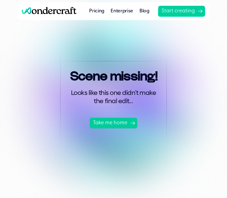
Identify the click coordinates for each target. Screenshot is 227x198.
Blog (144, 11)
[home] (51, 11)
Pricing (96, 11)
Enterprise (122, 11)
